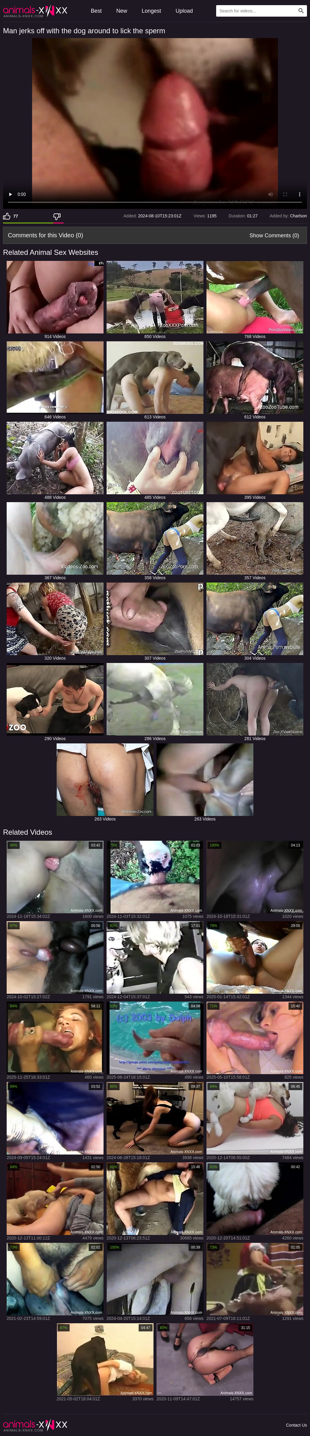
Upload (184, 11)
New (121, 11)
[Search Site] (301, 11)
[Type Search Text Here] (261, 11)
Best (96, 11)
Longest (151, 11)
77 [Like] (15, 216)
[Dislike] (58, 216)
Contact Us (296, 1425)
